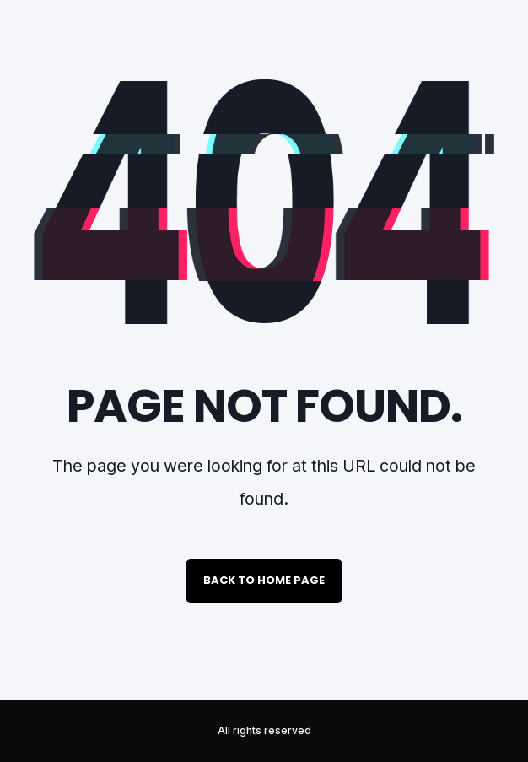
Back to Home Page (264, 580)
